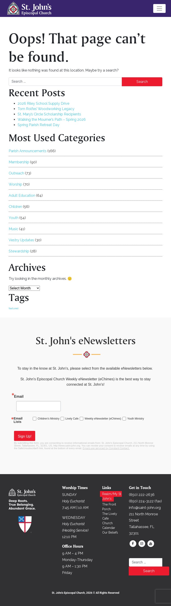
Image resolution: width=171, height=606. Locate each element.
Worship (15, 184)
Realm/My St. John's (112, 496)
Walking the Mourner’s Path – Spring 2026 (52, 119)
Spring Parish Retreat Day (38, 125)
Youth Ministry (135, 418)
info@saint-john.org (145, 508)
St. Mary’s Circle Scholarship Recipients (49, 114)
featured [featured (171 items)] (13, 308)
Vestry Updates (21, 240)
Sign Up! (24, 436)
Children (15, 207)
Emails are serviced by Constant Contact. (106, 448)
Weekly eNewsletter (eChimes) (103, 418)
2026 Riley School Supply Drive (43, 103)
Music (13, 229)
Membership (19, 162)
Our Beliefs (110, 532)
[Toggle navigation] (159, 8)
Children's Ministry (48, 418)
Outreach (16, 173)
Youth (13, 218)
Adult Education (22, 195)
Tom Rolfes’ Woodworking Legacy (46, 109)
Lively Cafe (72, 418)
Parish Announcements (28, 151)
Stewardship (19, 251)
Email (19, 396)
